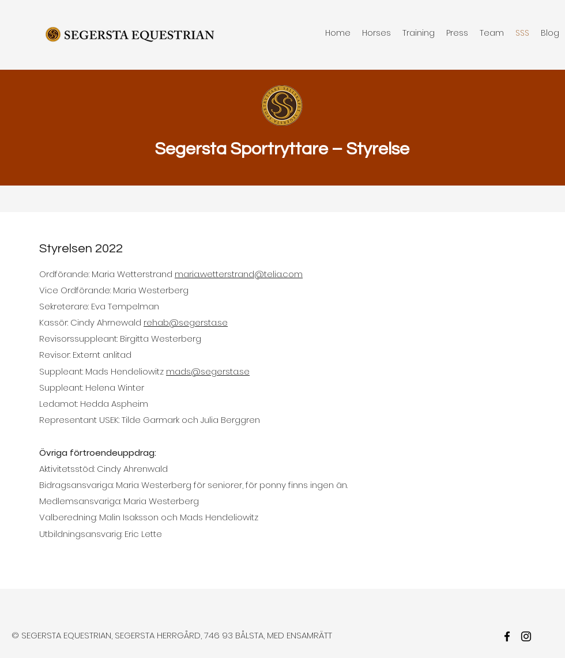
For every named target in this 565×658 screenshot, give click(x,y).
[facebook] (507, 636)
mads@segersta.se (208, 371)
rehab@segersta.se (186, 322)
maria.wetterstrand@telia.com (239, 274)
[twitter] (526, 636)
